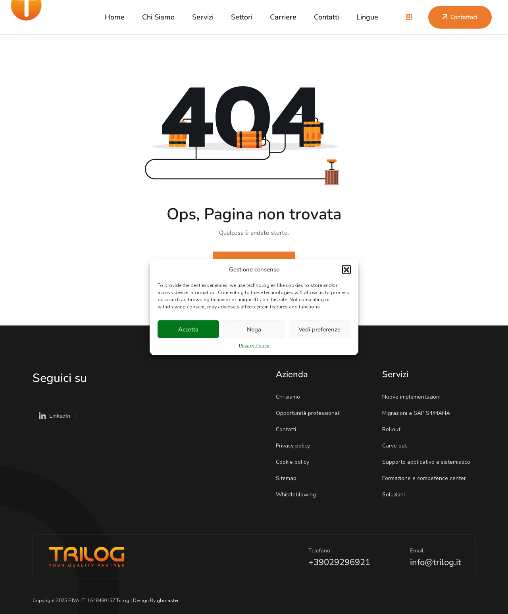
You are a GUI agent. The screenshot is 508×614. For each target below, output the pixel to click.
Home (115, 17)
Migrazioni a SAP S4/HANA (418, 413)
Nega (254, 329)
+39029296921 (339, 562)
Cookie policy (295, 462)
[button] (346, 269)
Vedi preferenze (319, 329)
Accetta (188, 329)
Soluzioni (396, 494)
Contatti (326, 17)
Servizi (203, 17)
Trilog (122, 600)
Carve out (397, 445)
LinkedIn (54, 416)
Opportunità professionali (311, 413)
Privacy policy (295, 445)
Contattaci (460, 17)
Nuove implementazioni (414, 397)
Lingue (367, 17)
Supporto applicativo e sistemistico (428, 462)
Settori (241, 17)
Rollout (394, 429)
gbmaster (168, 600)
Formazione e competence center (426, 478)
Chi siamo (158, 17)
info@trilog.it (435, 562)
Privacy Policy (254, 346)
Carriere (283, 17)
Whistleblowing (298, 494)
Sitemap (289, 478)
